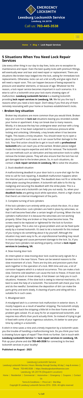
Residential (16, 375)
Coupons (67, 375)
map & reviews (72, 365)
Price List (46, 382)
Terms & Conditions (30, 382)
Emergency (55, 375)
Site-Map (57, 382)
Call (41, 394)
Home (25, 44)
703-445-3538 (47, 26)
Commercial (29, 375)
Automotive (42, 375)
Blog (35, 44)
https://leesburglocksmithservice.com (52, 369)
